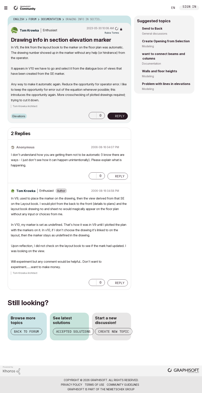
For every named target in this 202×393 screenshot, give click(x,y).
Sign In (189, 7)
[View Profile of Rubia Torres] (112, 32)
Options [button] (125, 19)
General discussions (154, 33)
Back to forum (26, 331)
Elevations (18, 116)
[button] (92, 115)
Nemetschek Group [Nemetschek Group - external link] (120, 389)
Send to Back (152, 28)
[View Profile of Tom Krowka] (29, 30)
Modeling (148, 46)
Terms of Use (94, 384)
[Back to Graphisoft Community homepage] (25, 7)
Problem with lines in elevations (166, 84)
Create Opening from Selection (166, 41)
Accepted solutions (73, 331)
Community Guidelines (123, 384)
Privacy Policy (71, 384)
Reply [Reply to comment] (120, 176)
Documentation (151, 63)
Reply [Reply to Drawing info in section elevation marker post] (120, 116)
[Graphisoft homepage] (183, 371)
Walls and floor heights (159, 71)
